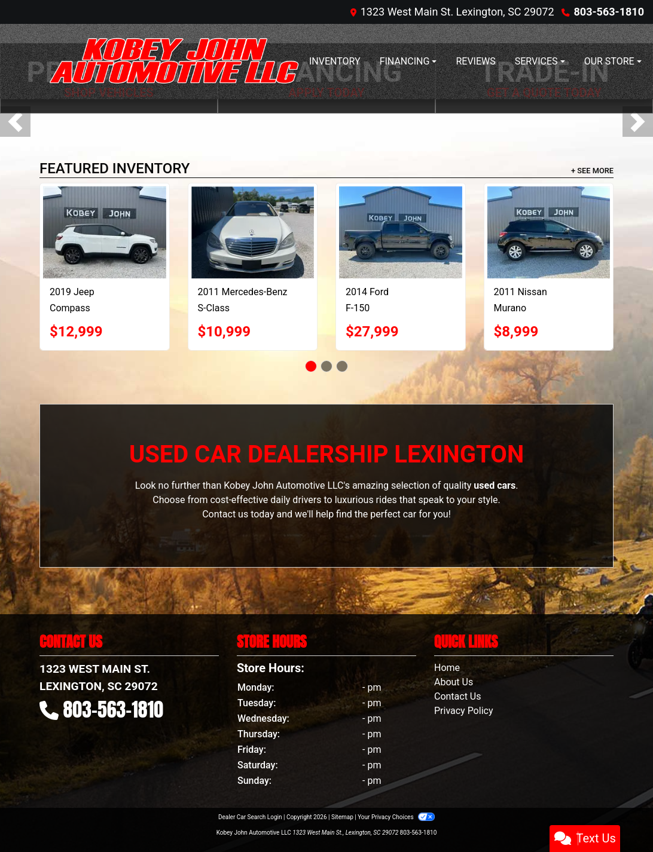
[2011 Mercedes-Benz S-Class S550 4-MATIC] (253, 232)
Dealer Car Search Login (250, 817)
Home (447, 667)
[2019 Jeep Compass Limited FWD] (104, 232)
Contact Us (457, 696)
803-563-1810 (609, 11)
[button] (15, 121)
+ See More (592, 170)
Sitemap (342, 817)
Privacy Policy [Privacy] (463, 710)
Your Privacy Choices (396, 817)
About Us (453, 682)
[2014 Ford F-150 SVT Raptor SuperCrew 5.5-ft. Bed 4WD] (400, 232)
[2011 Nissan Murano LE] (549, 232)
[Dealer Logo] (174, 61)
